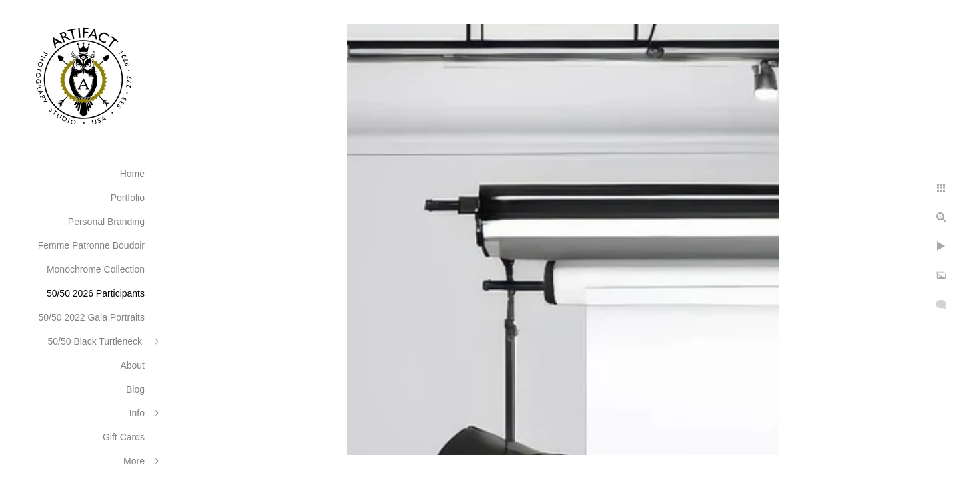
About (132, 365)
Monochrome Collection (96, 269)
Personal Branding (106, 221)
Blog (135, 389)
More (134, 461)
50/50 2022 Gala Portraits (91, 317)
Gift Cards (124, 437)
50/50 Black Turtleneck (96, 341)
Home (132, 173)
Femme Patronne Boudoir (91, 245)
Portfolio (128, 197)
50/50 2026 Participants (96, 293)
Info (137, 413)
